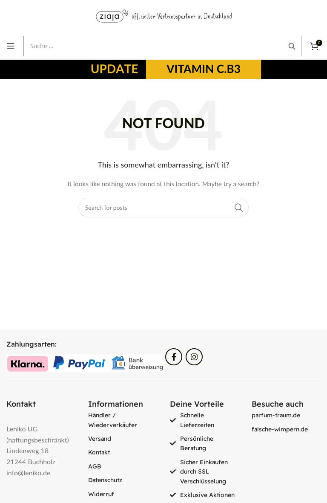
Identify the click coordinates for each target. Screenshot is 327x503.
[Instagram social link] (194, 356)
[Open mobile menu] (10, 46)
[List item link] (122, 420)
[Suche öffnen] (162, 46)
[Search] (163, 207)
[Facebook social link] (173, 356)
